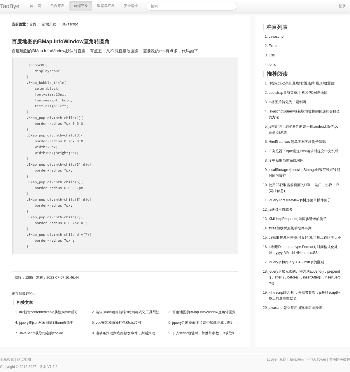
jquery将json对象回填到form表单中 (46, 323)
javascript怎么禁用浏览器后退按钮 (295, 308)
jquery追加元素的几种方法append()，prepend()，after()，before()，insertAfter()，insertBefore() (305, 277)
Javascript (70, 24)
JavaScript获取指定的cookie (41, 333)
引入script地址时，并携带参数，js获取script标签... (205, 333)
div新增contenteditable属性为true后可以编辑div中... (52, 312)
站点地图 (24, 359)
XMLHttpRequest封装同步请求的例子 (298, 219)
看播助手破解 (339, 359)
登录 (342, 6)
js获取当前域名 (280, 209)
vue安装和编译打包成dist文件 (119, 323)
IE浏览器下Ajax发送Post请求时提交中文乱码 (303, 151)
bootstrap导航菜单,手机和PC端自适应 (298, 93)
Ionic (272, 65)
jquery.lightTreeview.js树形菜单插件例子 (300, 200)
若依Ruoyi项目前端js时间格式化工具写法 (128, 312)
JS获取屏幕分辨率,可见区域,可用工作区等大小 (305, 238)
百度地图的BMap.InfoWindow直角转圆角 (204, 312)
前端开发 (49, 24)
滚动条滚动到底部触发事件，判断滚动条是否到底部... (128, 333)
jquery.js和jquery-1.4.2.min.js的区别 (296, 262)
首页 (32, 24)
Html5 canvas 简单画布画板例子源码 (297, 142)
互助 (282, 359)
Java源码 (296, 359)
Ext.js (273, 46)
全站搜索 (7, 359)
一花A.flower (316, 359)
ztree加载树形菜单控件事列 (290, 228)
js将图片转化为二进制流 (287, 102)
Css (272, 55)
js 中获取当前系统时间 (286, 160)
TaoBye (270, 359)
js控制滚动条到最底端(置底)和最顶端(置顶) (302, 83)
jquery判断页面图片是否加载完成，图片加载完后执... (205, 323)
